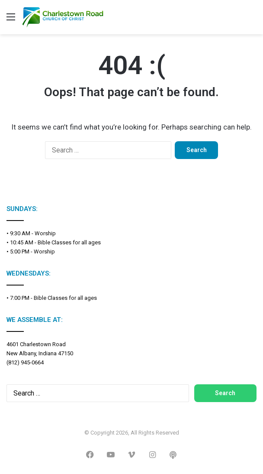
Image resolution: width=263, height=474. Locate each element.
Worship (45, 233)
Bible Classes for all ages (69, 242)
